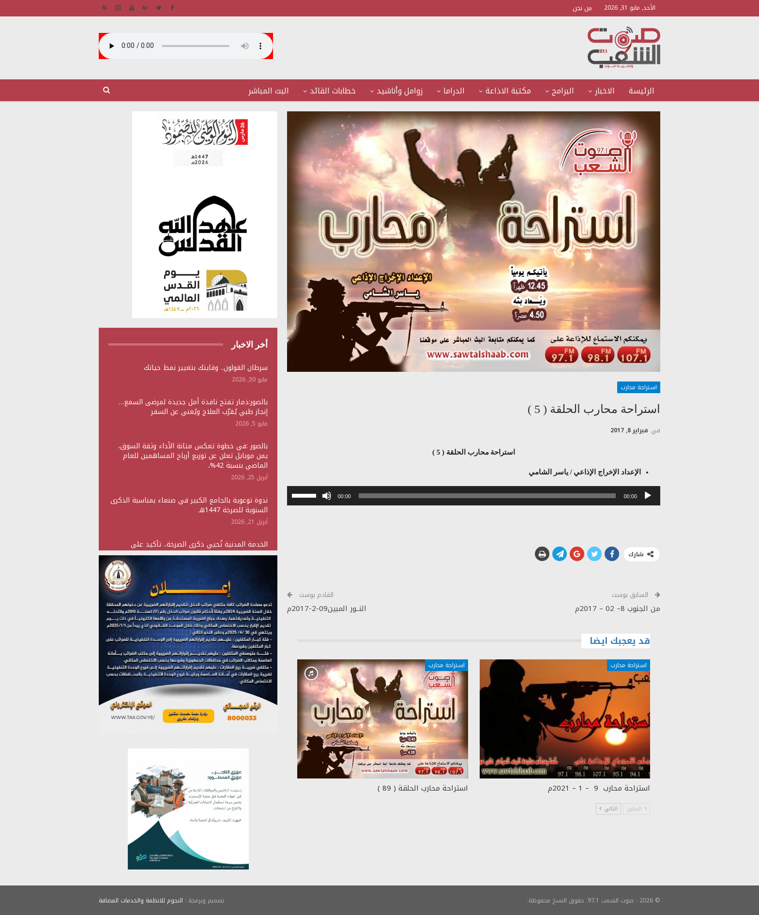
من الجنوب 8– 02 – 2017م (617, 608)
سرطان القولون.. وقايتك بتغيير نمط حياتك (206, 367)
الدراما (454, 90)
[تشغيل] (648, 496)
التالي (608, 809)
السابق (636, 809)
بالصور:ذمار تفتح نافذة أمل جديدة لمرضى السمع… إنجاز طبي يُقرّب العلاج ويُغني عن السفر (193, 407)
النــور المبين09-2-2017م (326, 608)
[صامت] (327, 496)
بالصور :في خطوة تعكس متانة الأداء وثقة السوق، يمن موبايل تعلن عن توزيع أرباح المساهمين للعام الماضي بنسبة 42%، (193, 456)
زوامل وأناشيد (400, 90)
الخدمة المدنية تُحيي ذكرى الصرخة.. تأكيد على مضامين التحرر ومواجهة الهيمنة (199, 549)
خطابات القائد (333, 90)
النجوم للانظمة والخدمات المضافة (141, 900)
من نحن (582, 8)
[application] (473, 495)
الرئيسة (641, 90)
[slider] (487, 495)
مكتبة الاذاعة (508, 90)
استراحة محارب (639, 387)
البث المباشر (268, 90)
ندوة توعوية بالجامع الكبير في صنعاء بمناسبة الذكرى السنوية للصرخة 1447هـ (189, 505)
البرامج (563, 90)
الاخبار (605, 90)
